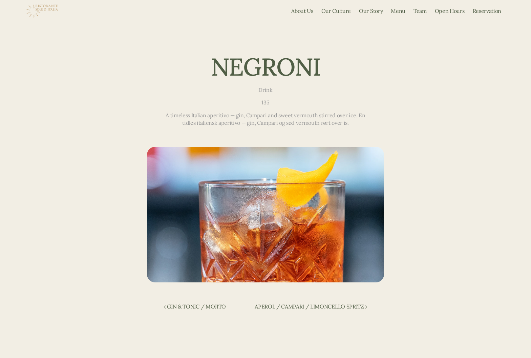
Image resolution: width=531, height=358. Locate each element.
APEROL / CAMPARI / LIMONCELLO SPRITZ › (311, 306)
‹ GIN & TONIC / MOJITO (195, 306)
